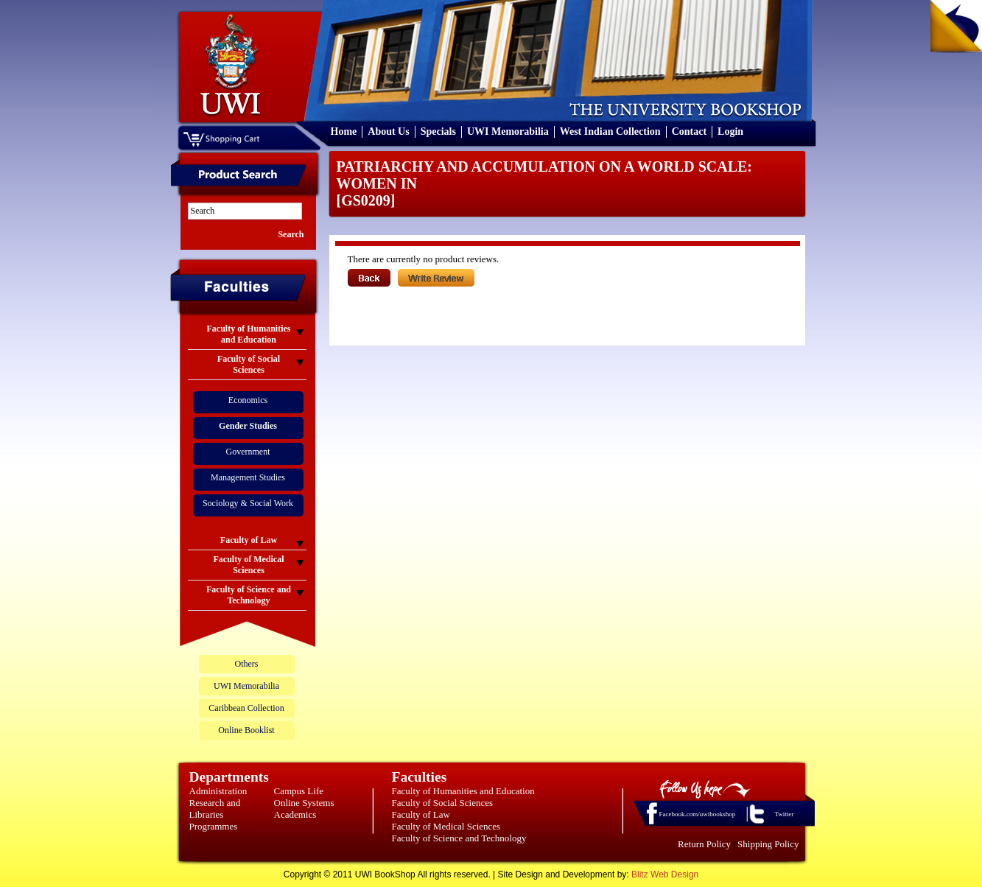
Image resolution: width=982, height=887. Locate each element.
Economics (247, 400)
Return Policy (704, 843)
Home (344, 131)
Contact (689, 131)
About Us (388, 131)
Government (248, 451)
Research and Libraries (215, 808)
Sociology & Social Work (248, 503)
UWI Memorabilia (508, 131)
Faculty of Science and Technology (459, 838)
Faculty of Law (421, 814)
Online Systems (304, 802)
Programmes (213, 826)
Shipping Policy (768, 843)
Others (247, 664)
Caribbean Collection (246, 708)
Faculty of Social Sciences (443, 802)
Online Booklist (246, 730)
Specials (438, 131)
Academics (295, 814)
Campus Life (299, 790)
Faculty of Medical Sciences (446, 826)
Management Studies (248, 477)
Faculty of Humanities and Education (463, 790)
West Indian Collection (610, 131)
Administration (218, 790)
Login (730, 131)
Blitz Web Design (664, 874)
